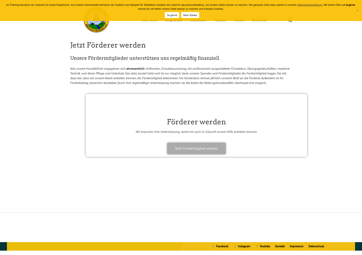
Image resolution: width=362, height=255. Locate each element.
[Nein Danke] (357, 10)
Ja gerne (172, 15)
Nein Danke (190, 15)
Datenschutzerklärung (309, 4)
